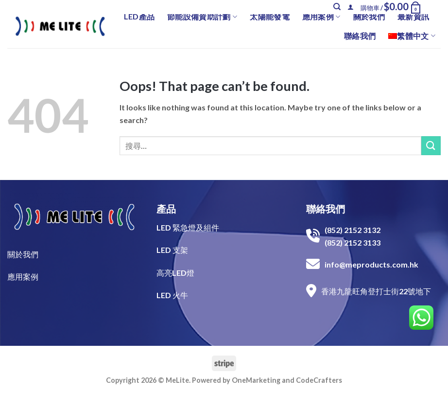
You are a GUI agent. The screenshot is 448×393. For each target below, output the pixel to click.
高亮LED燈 (175, 272)
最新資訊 (413, 16)
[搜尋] (337, 7)
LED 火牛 (172, 295)
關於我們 (369, 16)
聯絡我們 (360, 35)
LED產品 (139, 16)
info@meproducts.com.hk (371, 264)
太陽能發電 (270, 16)
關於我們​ (22, 254)
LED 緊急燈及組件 (187, 227)
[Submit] (431, 145)
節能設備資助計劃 (202, 16)
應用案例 (321, 16)
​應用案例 (22, 276)
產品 (166, 208)
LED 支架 (172, 249)
